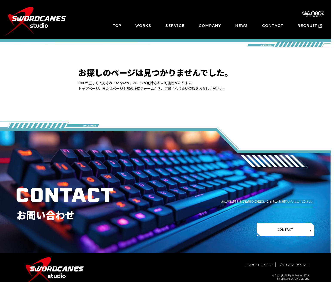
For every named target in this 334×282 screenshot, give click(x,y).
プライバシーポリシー (294, 265)
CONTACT (272, 25)
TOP (117, 25)
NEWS (241, 25)
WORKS (143, 25)
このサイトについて (258, 265)
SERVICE (175, 25)
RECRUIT (307, 25)
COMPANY (210, 25)
